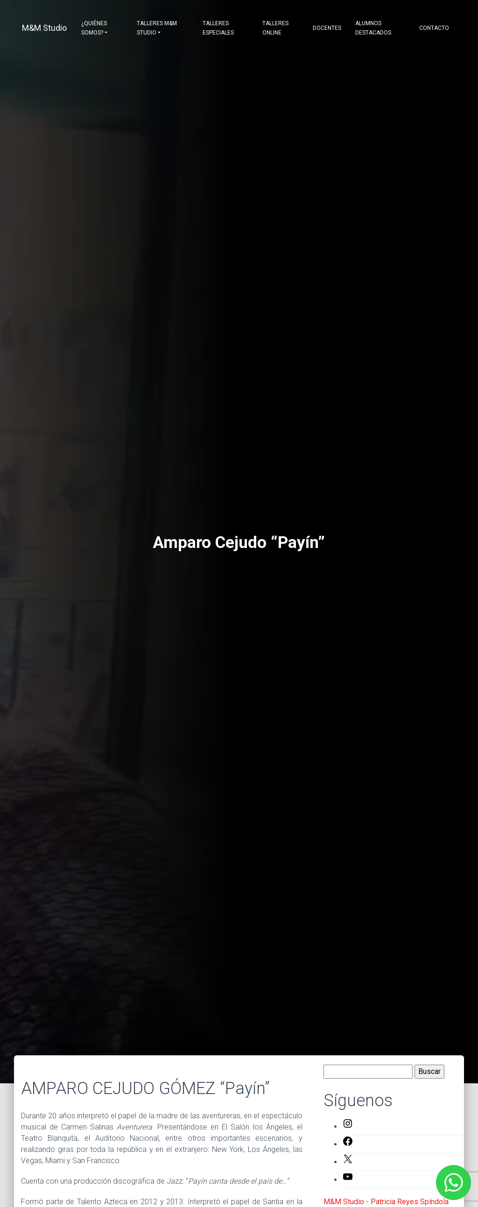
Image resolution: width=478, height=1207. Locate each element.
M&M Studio (44, 28)
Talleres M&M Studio (157, 28)
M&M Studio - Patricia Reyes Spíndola (386, 1201)
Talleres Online (275, 28)
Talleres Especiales (218, 28)
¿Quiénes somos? (94, 28)
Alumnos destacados (373, 28)
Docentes (327, 28)
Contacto (434, 28)
